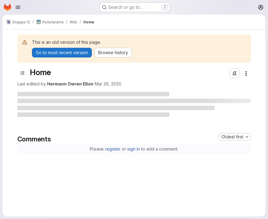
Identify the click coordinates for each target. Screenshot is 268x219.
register (112, 148)
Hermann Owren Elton (70, 83)
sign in (133, 148)
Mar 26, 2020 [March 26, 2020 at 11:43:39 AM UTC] (108, 83)
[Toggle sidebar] (22, 73)
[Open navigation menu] (18, 7)
